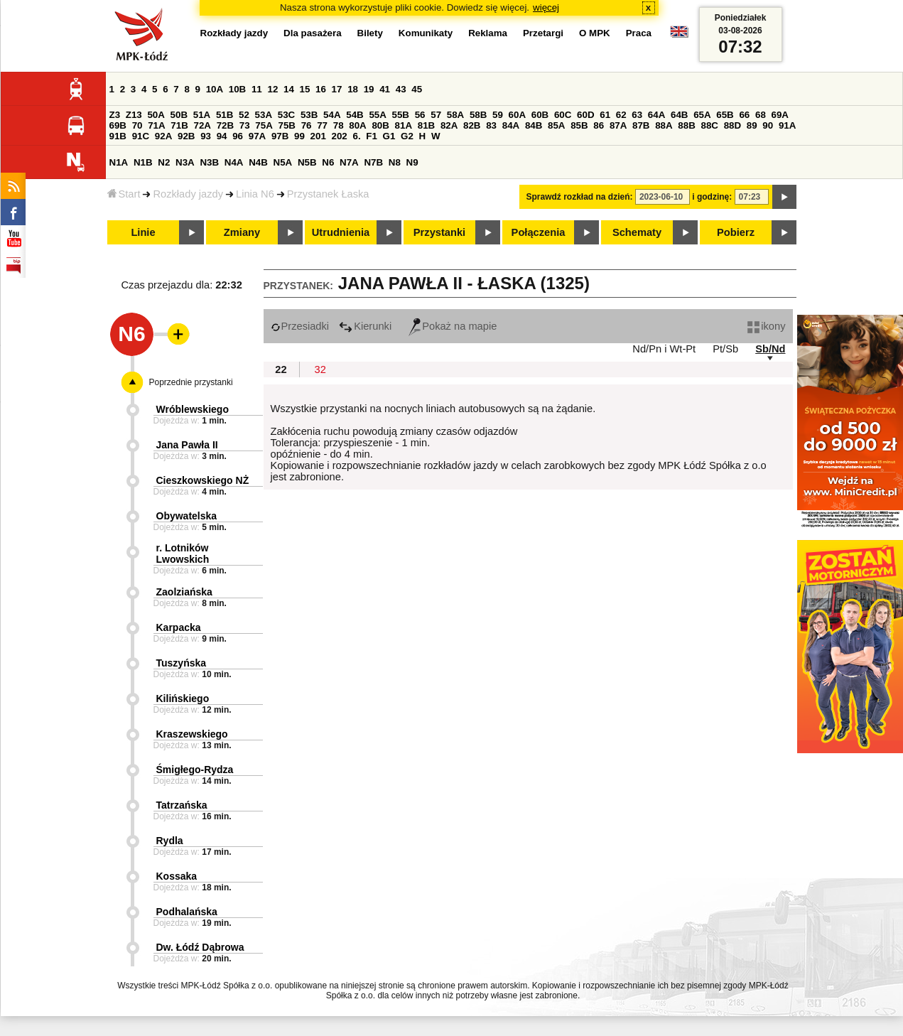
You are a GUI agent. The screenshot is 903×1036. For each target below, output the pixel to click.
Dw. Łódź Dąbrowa (200, 947)
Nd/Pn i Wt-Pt (664, 349)
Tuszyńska (181, 663)
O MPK (594, 33)
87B (640, 125)
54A (331, 114)
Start (124, 194)
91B (117, 136)
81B (426, 125)
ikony (766, 326)
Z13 (134, 114)
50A (155, 114)
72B (225, 125)
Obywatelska (186, 516)
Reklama (487, 33)
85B (579, 125)
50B (179, 114)
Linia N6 (255, 194)
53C (286, 114)
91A (787, 125)
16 (320, 89)
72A (202, 125)
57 (436, 114)
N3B (209, 162)
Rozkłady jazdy (188, 194)
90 (767, 125)
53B (309, 114)
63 (637, 114)
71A (156, 125)
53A (263, 114)
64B (679, 114)
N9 (412, 162)
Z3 (115, 114)
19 (369, 89)
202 (339, 136)
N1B (143, 162)
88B (686, 125)
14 (288, 89)
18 (352, 89)
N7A (349, 162)
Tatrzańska (181, 805)
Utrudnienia (340, 232)
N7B (373, 162)
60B (539, 114)
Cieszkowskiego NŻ (202, 480)
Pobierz (736, 232)
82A (449, 125)
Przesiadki (300, 326)
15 (305, 89)
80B (380, 125)
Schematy (636, 232)
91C (140, 136)
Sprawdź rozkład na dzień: (579, 197)
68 (760, 114)
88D (732, 125)
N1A (119, 162)
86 (598, 125)
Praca (638, 33)
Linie (143, 232)
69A (780, 114)
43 (401, 89)
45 (416, 89)
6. (356, 136)
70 (137, 125)
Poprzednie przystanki (191, 382)
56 (420, 114)
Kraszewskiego (192, 734)
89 (752, 125)
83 (491, 125)
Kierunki (365, 326)
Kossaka (177, 876)
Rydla (169, 840)
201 (318, 136)
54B (354, 114)
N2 (164, 162)
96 (237, 136)
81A (403, 125)
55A (377, 114)
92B (186, 136)
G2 (407, 136)
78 (338, 125)
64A (656, 114)
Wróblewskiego (192, 409)
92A (163, 136)
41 (384, 89)
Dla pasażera (312, 33)
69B (117, 125)
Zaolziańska (184, 592)
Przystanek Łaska (328, 194)
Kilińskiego (183, 698)
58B (478, 114)
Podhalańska (186, 911)
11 (257, 89)
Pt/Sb (725, 349)
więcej (546, 7)
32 (320, 369)
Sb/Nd (770, 349)
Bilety (370, 33)
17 (337, 89)
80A (357, 125)
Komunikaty (426, 33)
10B (237, 89)
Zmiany (242, 232)
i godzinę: (712, 197)
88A (663, 125)
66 (744, 114)
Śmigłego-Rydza (195, 769)
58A (455, 114)
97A (257, 136)
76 (306, 125)
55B (400, 114)
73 (244, 125)
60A (517, 114)
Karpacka (178, 627)
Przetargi (543, 33)
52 (244, 114)
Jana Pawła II (187, 444)
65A (701, 114)
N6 (328, 162)
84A (510, 125)
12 (272, 89)
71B (179, 125)
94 (222, 136)
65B (724, 114)
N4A (234, 162)
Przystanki (439, 232)
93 (205, 136)
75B (287, 125)
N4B (258, 162)
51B (224, 114)
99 (299, 136)
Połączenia (539, 232)
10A (214, 89)
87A (618, 125)
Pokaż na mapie (453, 326)
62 (621, 114)
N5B (307, 162)
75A (263, 125)
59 (497, 114)
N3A (185, 162)
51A (201, 114)
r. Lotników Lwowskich (183, 553)
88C (709, 125)
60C (562, 114)
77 (322, 125)
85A (556, 125)
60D (585, 114)
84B (533, 125)
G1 (389, 136)
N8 (395, 162)
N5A (283, 162)
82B (471, 125)
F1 (371, 136)
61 (605, 114)
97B (279, 136)
